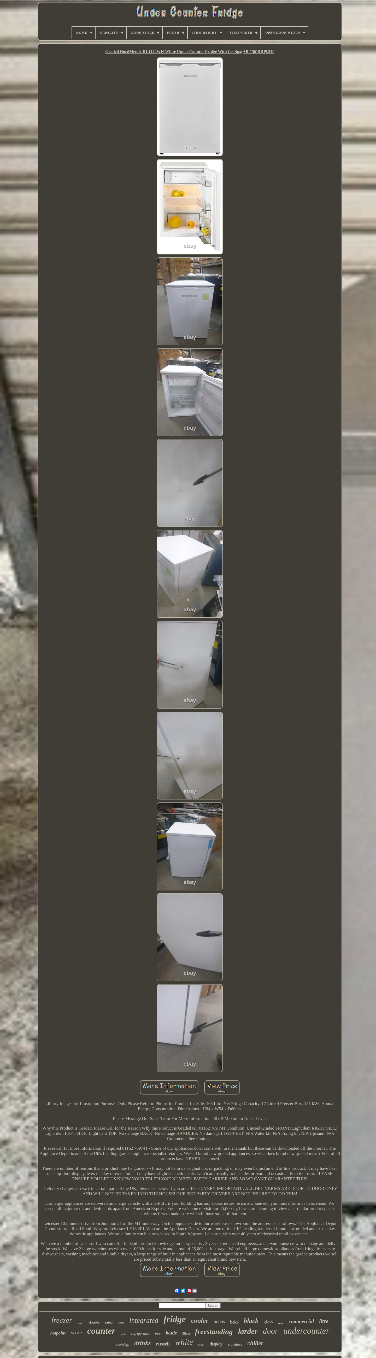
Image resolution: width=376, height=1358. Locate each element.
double (94, 1322)
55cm (186, 1334)
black (251, 1320)
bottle (171, 1333)
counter (101, 1331)
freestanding (214, 1331)
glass (268, 1321)
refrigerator (140, 1333)
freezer (61, 1320)
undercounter (306, 1331)
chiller (255, 1343)
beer (121, 1322)
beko (234, 1322)
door (270, 1331)
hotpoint (58, 1333)
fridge (174, 1319)
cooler (199, 1320)
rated (109, 1322)
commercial (301, 1321)
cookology (122, 1345)
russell (163, 1344)
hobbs (219, 1321)
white (184, 1342)
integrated (143, 1320)
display (216, 1344)
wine (76, 1332)
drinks (142, 1343)
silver (80, 1323)
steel (201, 1345)
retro (281, 1323)
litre (323, 1321)
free (157, 1334)
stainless (235, 1344)
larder (247, 1331)
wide (123, 1334)
